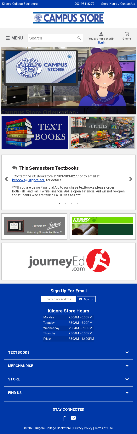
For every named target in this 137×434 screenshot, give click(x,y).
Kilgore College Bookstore (20, 4)
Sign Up (86, 299)
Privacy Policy (82, 428)
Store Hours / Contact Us (118, 4)
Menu (17, 38)
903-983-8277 (84, 4)
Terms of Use (103, 428)
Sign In (101, 42)
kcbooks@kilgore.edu (28, 180)
